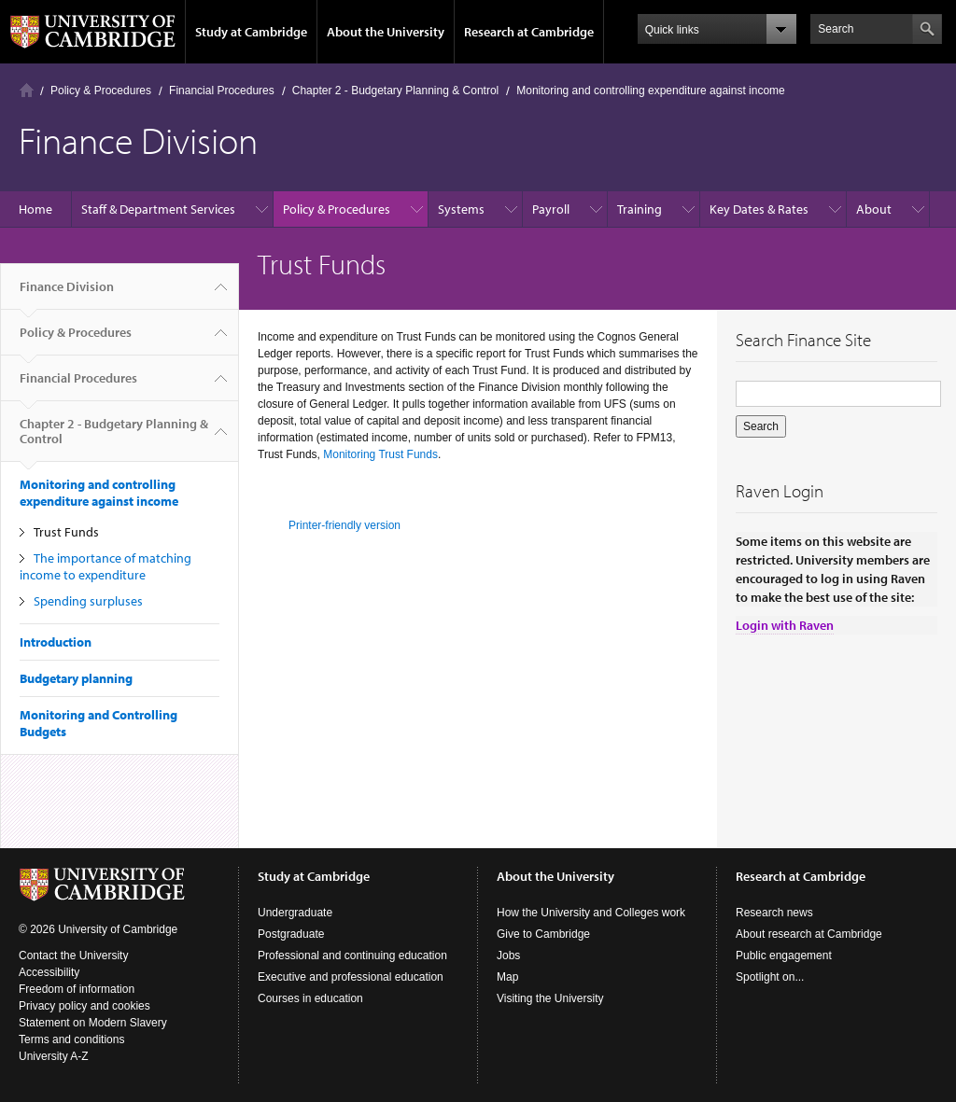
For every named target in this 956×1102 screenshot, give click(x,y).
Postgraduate (291, 934)
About (874, 209)
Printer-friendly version (344, 525)
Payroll (550, 209)
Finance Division (67, 294)
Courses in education (310, 998)
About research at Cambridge (809, 934)
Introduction (55, 642)
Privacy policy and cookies (84, 1005)
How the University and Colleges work (591, 912)
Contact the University (73, 955)
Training (639, 209)
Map (507, 976)
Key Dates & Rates (759, 209)
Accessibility (49, 972)
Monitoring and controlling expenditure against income (650, 90)
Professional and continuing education (352, 955)
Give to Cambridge (543, 934)
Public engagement (784, 955)
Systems (461, 209)
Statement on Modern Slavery (93, 1022)
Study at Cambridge (251, 31)
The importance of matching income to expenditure (105, 566)
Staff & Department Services (158, 209)
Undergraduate (295, 912)
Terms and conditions (71, 1039)
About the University (385, 31)
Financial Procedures (221, 90)
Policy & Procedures (100, 90)
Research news (774, 912)
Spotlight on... (770, 976)
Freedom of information (76, 989)
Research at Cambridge (529, 31)
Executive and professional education (350, 976)
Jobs (508, 955)
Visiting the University (550, 998)
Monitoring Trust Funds (380, 454)
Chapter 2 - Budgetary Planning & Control (395, 90)
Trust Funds (66, 531)
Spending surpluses (88, 601)
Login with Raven (785, 625)
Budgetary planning (76, 678)
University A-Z (54, 1056)
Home (27, 90)
